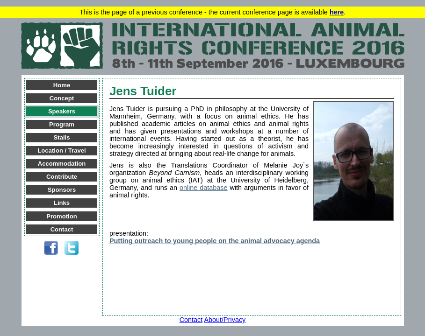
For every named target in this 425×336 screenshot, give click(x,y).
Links (62, 202)
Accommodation (62, 163)
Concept (62, 98)
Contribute (61, 176)
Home (61, 85)
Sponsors (62, 189)
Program (61, 124)
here (337, 12)
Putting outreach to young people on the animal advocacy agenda (214, 241)
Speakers (61, 111)
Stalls (62, 137)
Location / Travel (61, 150)
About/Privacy (225, 319)
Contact (61, 229)
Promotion (61, 216)
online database (204, 187)
